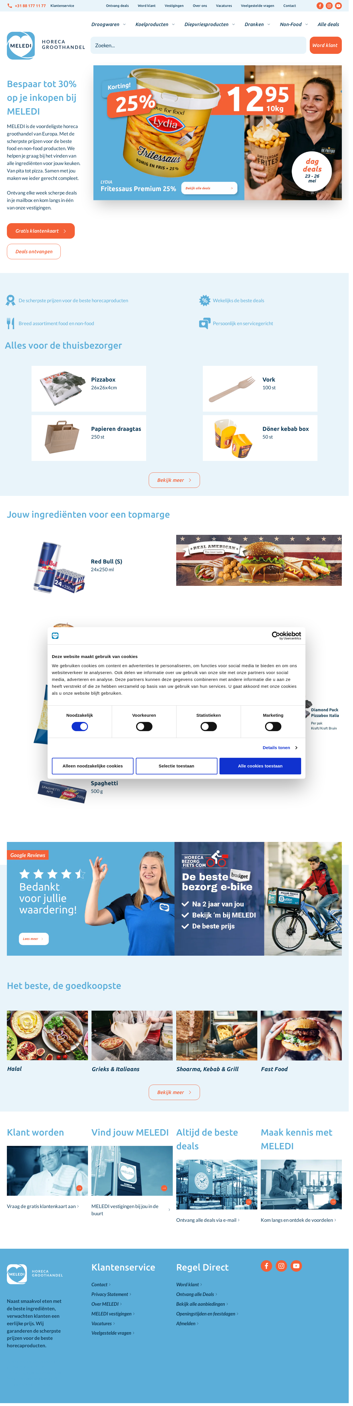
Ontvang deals (117, 5)
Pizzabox (103, 379)
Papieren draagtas (116, 428)
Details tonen (276, 747)
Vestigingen (174, 5)
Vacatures (224, 5)
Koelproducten (151, 24)
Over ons (200, 5)
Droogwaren (105, 24)
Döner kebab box (285, 428)
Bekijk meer (174, 480)
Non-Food (290, 24)
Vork (268, 379)
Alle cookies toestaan (260, 765)
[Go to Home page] (46, 46)
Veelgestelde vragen (257, 5)
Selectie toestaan (176, 765)
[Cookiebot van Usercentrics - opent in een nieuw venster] (276, 635)
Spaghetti (104, 783)
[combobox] (198, 45)
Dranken (254, 24)
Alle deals (328, 24)
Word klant (147, 5)
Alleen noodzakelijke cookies (92, 765)
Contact (289, 5)
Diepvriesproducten (206, 24)
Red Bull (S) (106, 561)
